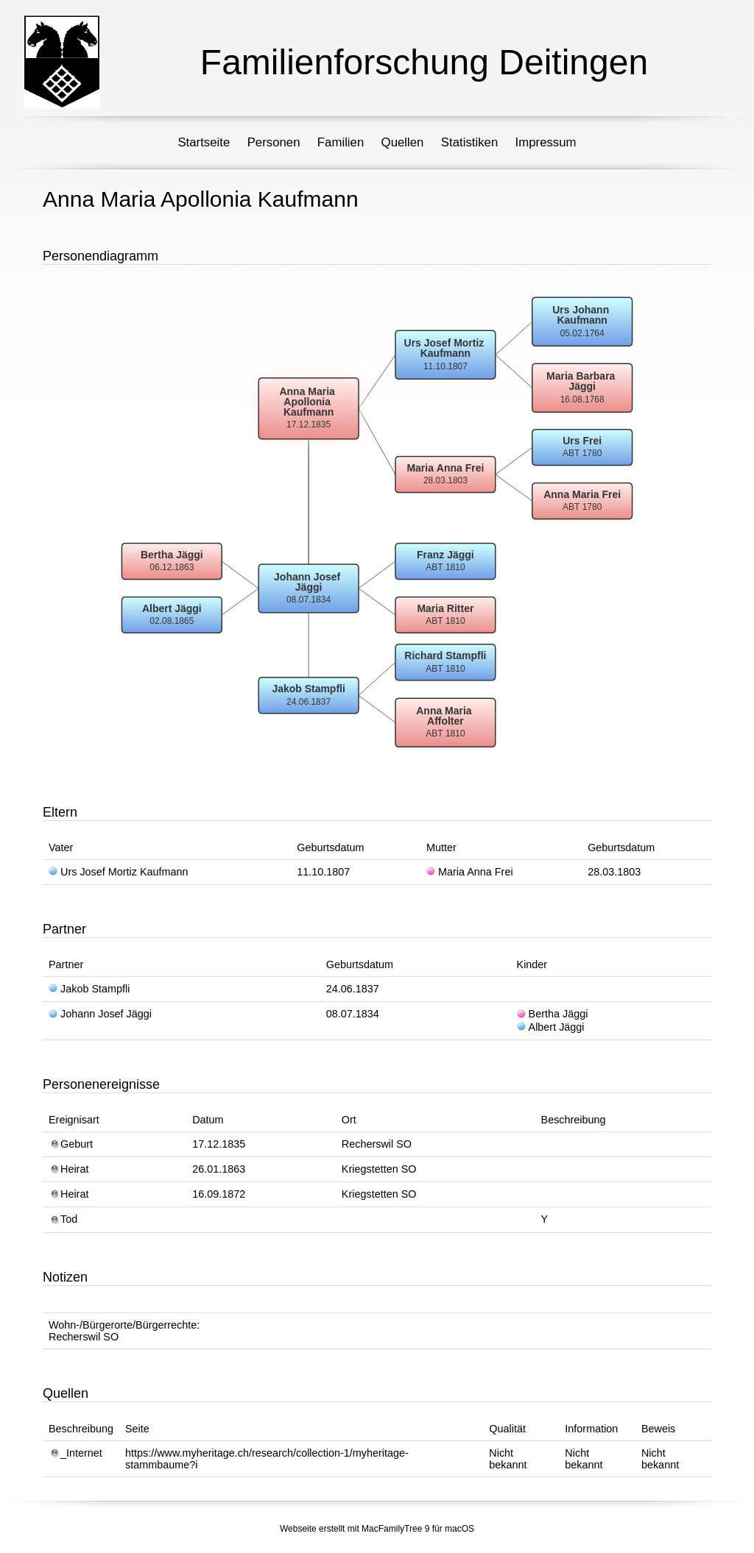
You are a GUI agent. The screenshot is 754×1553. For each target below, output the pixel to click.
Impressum (546, 142)
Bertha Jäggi (552, 1014)
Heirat (68, 1169)
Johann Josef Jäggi (100, 1014)
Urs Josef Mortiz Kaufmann (118, 872)
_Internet (75, 1453)
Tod (63, 1219)
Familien (340, 142)
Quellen (402, 142)
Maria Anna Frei (469, 872)
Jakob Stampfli (89, 989)
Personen (273, 142)
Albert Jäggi (551, 1027)
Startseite (203, 142)
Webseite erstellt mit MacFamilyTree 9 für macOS (377, 1529)
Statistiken (469, 142)
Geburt (71, 1144)
